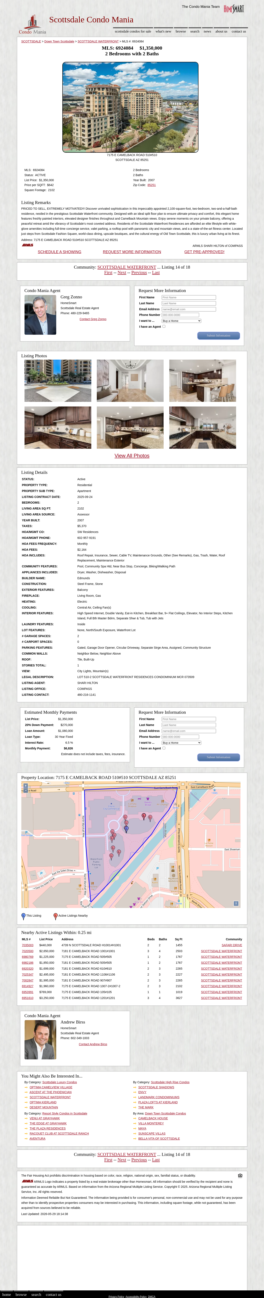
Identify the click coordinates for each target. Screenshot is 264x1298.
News (207, 31)
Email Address (149, 309)
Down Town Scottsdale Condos (165, 1113)
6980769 (28, 956)
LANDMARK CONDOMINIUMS (158, 1097)
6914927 (28, 986)
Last (156, 272)
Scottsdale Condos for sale (133, 31)
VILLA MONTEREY (151, 1123)
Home (6, 1295)
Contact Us (239, 31)
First (108, 272)
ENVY (142, 1092)
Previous (139, 272)
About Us (221, 31)
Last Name (146, 303)
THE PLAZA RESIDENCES (48, 1128)
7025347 (28, 974)
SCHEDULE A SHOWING (59, 252)
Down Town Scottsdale (59, 41)
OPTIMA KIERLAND (43, 1102)
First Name (147, 297)
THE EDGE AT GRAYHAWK (48, 1123)
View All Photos (132, 455)
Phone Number (149, 315)
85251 (152, 185)
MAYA (142, 1128)
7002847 (28, 980)
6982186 (28, 962)
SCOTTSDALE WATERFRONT (98, 41)
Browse (181, 31)
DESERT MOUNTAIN (44, 1107)
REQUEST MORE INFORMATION (132, 252)
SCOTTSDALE (31, 41)
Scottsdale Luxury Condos (59, 1082)
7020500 (28, 951)
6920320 (28, 968)
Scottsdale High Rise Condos (170, 1082)
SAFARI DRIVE (232, 945)
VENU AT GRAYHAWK (45, 1118)
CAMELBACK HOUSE (153, 1118)
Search (194, 31)
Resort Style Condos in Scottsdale (64, 1113)
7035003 (28, 945)
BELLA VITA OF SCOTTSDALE (159, 1138)
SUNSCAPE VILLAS (151, 1133)
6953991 (28, 992)
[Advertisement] (132, 1257)
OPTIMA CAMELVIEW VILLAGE (51, 1087)
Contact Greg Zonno (93, 319)
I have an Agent (150, 326)
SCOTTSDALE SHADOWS (156, 1087)
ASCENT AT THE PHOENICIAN (51, 1092)
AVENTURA (37, 1138)
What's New (163, 31)
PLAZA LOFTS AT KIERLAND (158, 1102)
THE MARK (145, 1107)
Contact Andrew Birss (93, 1044)
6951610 (28, 998)
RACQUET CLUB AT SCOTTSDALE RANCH (59, 1133)
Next (122, 272)
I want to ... (147, 320)
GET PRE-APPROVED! (204, 252)
